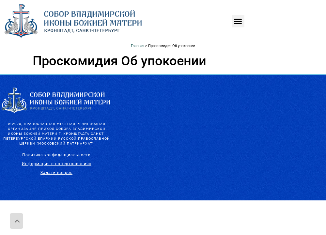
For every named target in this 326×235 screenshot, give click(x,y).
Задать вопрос (56, 172)
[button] (238, 21)
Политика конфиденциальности (56, 155)
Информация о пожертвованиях (56, 164)
